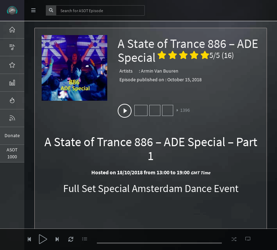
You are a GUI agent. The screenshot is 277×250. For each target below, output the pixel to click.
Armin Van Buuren (159, 71)
